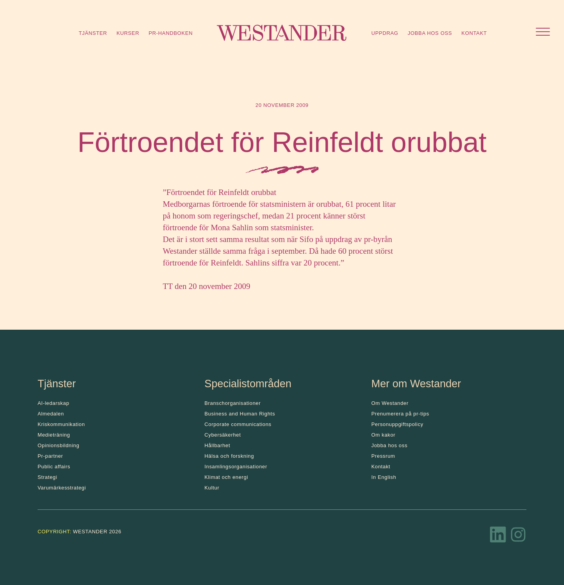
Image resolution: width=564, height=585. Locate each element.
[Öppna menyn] (543, 33)
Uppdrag (384, 33)
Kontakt (474, 33)
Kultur (211, 488)
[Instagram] (518, 536)
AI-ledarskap (53, 403)
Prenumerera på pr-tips (400, 414)
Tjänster (93, 33)
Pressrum (383, 456)
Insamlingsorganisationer (235, 466)
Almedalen (51, 414)
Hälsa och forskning (229, 456)
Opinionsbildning (59, 445)
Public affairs (54, 466)
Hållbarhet (217, 445)
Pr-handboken (170, 33)
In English (383, 477)
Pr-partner (50, 456)
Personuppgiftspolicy (397, 424)
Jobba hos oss (430, 33)
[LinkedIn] (498, 536)
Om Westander (390, 403)
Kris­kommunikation (61, 424)
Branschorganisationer (232, 403)
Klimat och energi (226, 477)
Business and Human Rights (239, 414)
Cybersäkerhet (222, 435)
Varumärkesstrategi (62, 488)
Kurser (127, 33)
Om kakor (383, 435)
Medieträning (54, 435)
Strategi (47, 477)
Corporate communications (237, 424)
